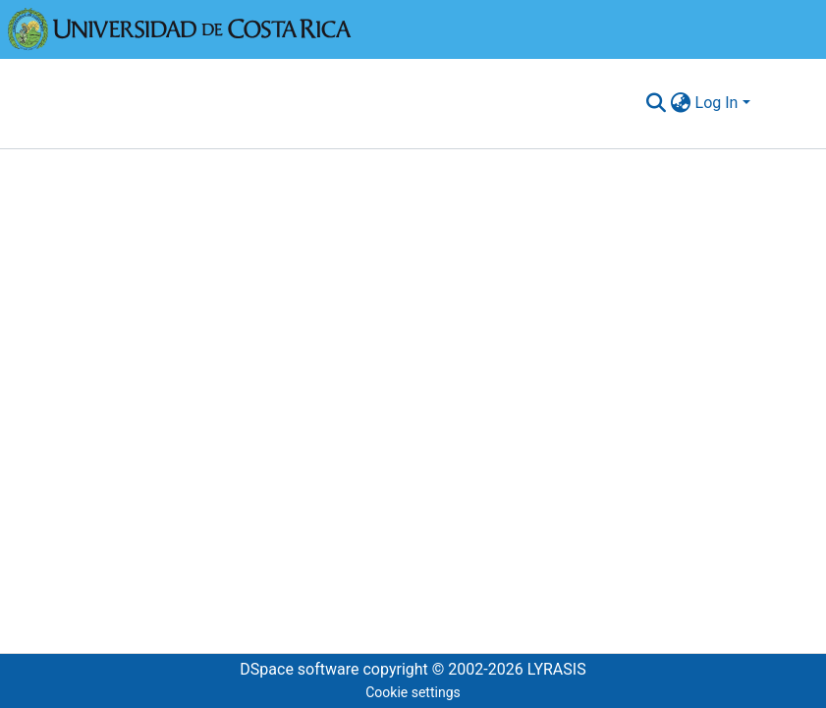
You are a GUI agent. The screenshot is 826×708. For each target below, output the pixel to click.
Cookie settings (413, 692)
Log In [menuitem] (717, 102)
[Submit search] (656, 103)
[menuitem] (681, 103)
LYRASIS (556, 669)
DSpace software (299, 669)
